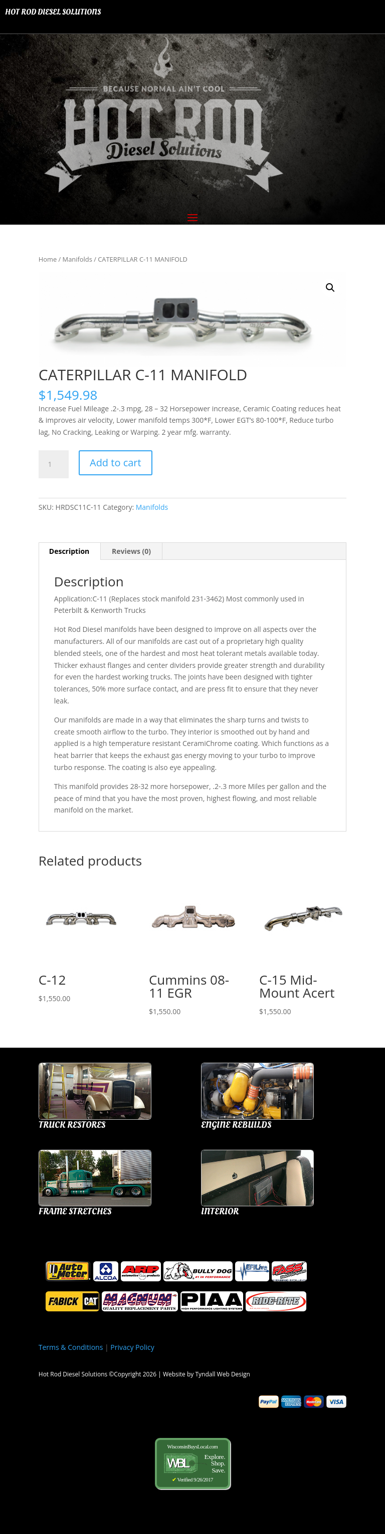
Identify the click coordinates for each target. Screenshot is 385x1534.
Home (48, 259)
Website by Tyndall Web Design (206, 1374)
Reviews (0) (131, 551)
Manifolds (77, 259)
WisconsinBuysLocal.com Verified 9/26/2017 (192, 1463)
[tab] (69, 551)
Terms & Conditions (71, 1347)
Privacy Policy (132, 1347)
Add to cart (115, 462)
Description (69, 551)
